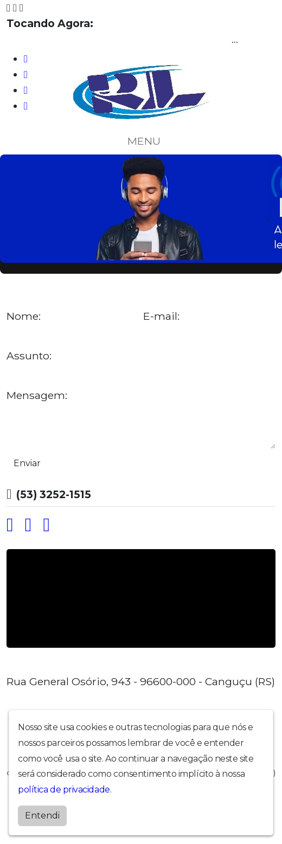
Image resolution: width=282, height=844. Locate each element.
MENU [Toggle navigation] (141, 140)
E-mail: (161, 316)
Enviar (27, 463)
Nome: (24, 316)
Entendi (42, 815)
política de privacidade (64, 789)
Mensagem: (37, 395)
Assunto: (29, 356)
